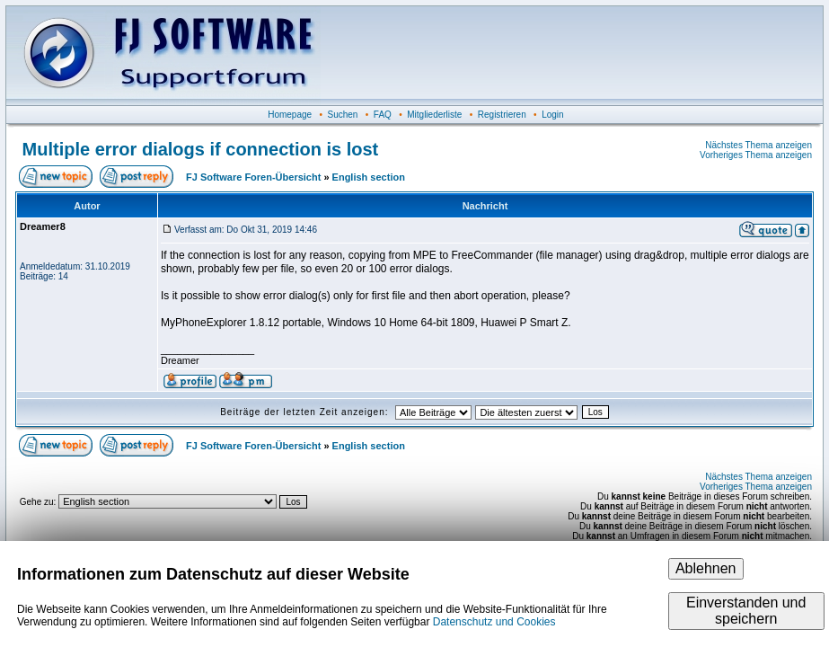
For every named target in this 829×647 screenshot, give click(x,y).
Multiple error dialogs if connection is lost (200, 149)
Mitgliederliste (434, 115)
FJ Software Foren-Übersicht (253, 177)
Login (552, 115)
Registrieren (502, 115)
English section (368, 177)
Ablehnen (705, 568)
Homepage (290, 115)
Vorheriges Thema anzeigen (756, 155)
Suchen (343, 115)
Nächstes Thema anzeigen (758, 145)
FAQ (383, 115)
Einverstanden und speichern (746, 610)
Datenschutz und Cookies (494, 622)
